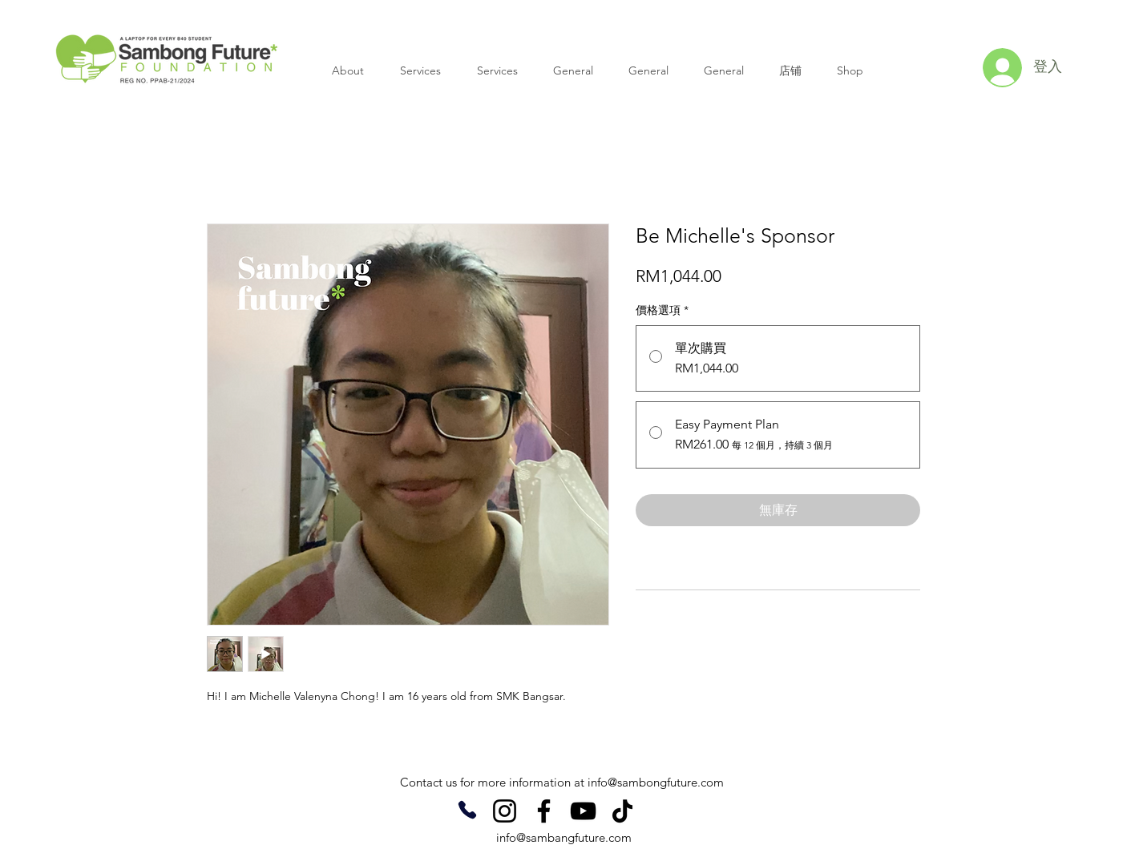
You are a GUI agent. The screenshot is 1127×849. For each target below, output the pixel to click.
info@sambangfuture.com (564, 837)
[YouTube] (583, 811)
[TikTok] (622, 811)
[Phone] (467, 809)
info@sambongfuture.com (656, 782)
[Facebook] (543, 811)
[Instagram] (504, 811)
